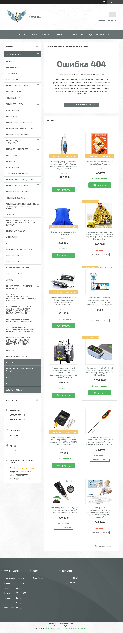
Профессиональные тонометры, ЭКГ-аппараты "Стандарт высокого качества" (21, 223)
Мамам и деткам (13, 67)
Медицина (10, 61)
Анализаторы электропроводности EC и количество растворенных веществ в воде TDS (21, 297)
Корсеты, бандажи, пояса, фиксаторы (17, 142)
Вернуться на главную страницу (81, 105)
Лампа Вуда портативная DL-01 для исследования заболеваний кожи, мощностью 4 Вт (63, 301)
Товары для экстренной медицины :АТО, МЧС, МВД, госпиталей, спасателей (21, 206)
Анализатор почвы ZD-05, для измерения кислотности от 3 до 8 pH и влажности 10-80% (63, 510)
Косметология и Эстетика (17, 86)
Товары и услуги (40, 34)
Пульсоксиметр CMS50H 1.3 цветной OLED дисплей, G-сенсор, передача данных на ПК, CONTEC (99, 371)
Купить (66, 190)
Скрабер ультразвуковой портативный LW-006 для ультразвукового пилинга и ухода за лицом (63, 165)
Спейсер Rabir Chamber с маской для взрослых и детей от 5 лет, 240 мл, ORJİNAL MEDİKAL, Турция (99, 301)
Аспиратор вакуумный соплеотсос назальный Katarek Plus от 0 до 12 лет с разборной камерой (99, 512)
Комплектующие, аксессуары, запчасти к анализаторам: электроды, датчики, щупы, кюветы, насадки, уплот (19, 341)
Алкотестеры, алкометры (17, 174)
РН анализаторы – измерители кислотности (19, 287)
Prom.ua (72, 623)
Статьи (9, 362)
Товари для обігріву (14, 104)
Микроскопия (12, 350)
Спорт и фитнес (12, 110)
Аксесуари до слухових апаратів (20, 249)
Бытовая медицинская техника (19, 149)
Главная (21, 34)
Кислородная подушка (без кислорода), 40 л (63, 233)
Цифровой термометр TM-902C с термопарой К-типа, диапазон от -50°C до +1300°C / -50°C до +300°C (63, 440)
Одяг (8, 243)
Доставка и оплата (99, 34)
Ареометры (11, 280)
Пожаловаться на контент (54, 628)
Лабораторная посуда (15, 274)
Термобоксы (11, 215)
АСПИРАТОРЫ (11, 237)
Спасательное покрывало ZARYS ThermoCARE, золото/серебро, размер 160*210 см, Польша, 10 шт (99, 235)
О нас (60, 34)
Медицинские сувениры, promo (19, 129)
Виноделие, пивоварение (17, 356)
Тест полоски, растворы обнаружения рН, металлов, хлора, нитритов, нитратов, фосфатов (21, 329)
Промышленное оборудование (19, 122)
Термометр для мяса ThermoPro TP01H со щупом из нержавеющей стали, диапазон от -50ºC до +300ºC (99, 440)
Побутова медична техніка (17, 92)
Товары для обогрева (15, 198)
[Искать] (112, 14)
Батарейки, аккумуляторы (17, 268)
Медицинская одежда (15, 231)
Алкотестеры (11, 74)
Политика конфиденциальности (76, 628)
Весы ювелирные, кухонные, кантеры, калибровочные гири (19, 320)
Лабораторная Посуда (15, 255)
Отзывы (9, 384)
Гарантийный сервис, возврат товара (19, 370)
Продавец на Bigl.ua (61, 626)
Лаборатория (12, 80)
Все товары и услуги (103, 546)
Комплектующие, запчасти (17, 135)
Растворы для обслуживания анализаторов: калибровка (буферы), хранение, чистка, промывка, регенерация (18, 310)
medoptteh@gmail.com (25, 468)
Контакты (78, 34)
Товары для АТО (13, 98)
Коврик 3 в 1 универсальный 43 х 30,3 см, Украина (99, 162)
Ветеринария (11, 116)
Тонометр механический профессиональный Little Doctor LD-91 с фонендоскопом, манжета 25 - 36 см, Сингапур (63, 372)
